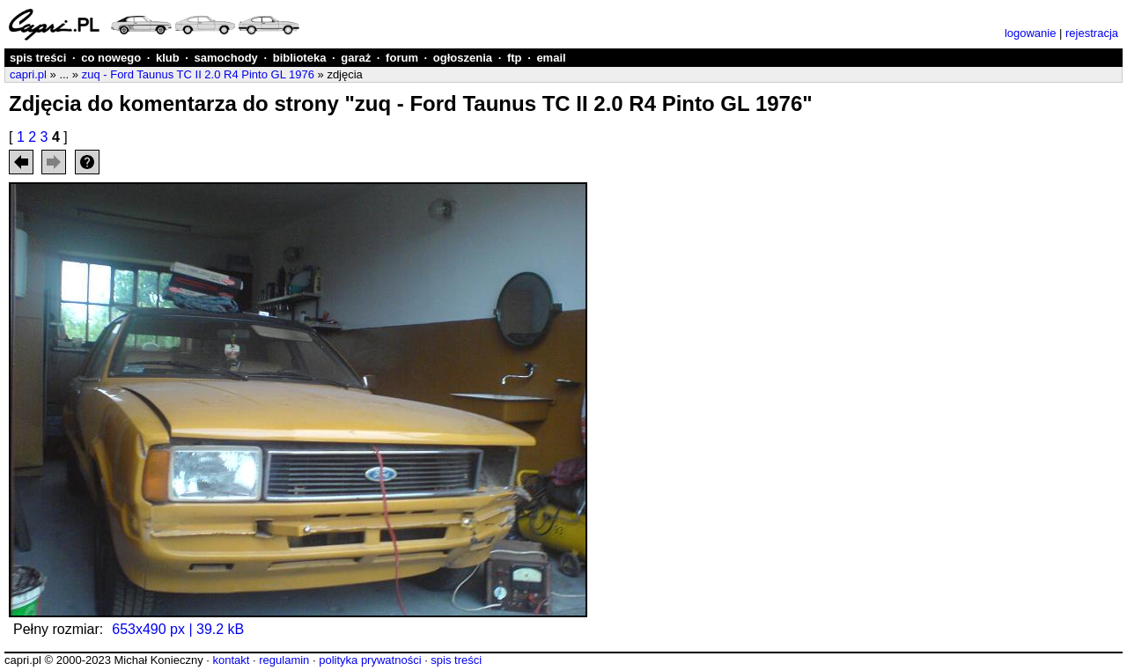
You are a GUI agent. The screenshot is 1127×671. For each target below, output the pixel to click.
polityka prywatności (370, 660)
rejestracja (1091, 33)
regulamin (284, 660)
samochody (226, 57)
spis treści (38, 57)
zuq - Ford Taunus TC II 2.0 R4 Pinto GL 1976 (198, 74)
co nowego (111, 57)
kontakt (230, 660)
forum (402, 57)
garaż (356, 57)
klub (168, 57)
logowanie (1031, 33)
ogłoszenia (462, 57)
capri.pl (28, 74)
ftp (514, 57)
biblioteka (300, 57)
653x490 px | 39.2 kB (178, 629)
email (550, 57)
